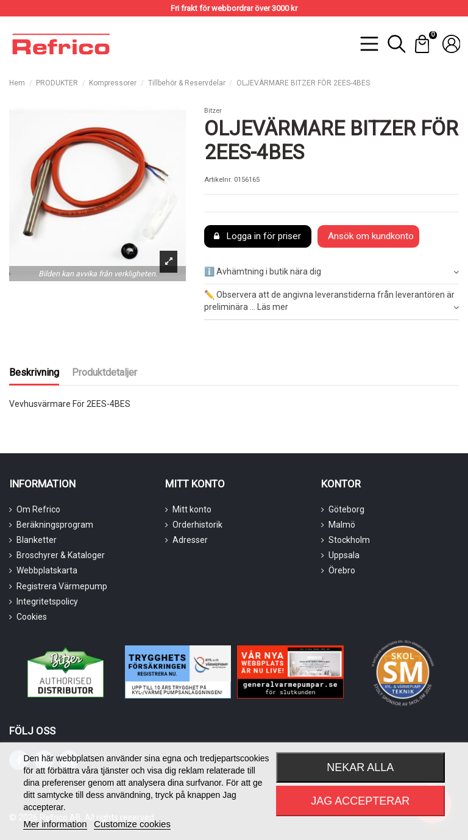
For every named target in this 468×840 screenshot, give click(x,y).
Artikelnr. (218, 180)
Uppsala (344, 555)
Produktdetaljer (104, 372)
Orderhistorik (197, 524)
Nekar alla (360, 767)
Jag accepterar (360, 801)
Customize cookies (132, 824)
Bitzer (213, 111)
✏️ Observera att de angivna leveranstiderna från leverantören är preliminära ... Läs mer (331, 301)
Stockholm (349, 540)
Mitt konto (191, 509)
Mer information (55, 824)
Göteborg (346, 509)
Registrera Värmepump (61, 586)
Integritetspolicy (47, 601)
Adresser (190, 540)
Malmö (341, 524)
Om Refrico (38, 509)
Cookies (31, 617)
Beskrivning (34, 372)
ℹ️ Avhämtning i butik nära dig (331, 272)
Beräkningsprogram (54, 524)
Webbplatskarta (46, 570)
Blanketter (36, 540)
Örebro (341, 570)
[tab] (331, 272)
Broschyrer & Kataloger (60, 555)
